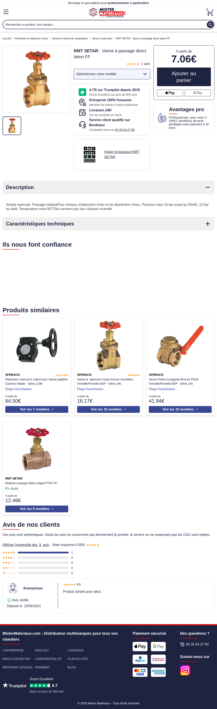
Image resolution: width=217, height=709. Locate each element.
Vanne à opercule (102, 38)
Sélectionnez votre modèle (112, 74)
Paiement (42, 666)
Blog (72, 666)
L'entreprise (13, 649)
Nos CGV (42, 649)
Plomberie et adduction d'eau (31, 38)
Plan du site (78, 657)
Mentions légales (18, 666)
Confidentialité (48, 657)
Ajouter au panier (184, 76)
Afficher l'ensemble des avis (26, 543)
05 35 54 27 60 (125, 129)
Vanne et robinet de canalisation (70, 38)
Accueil (7, 38)
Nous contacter (16, 657)
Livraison (75, 649)
